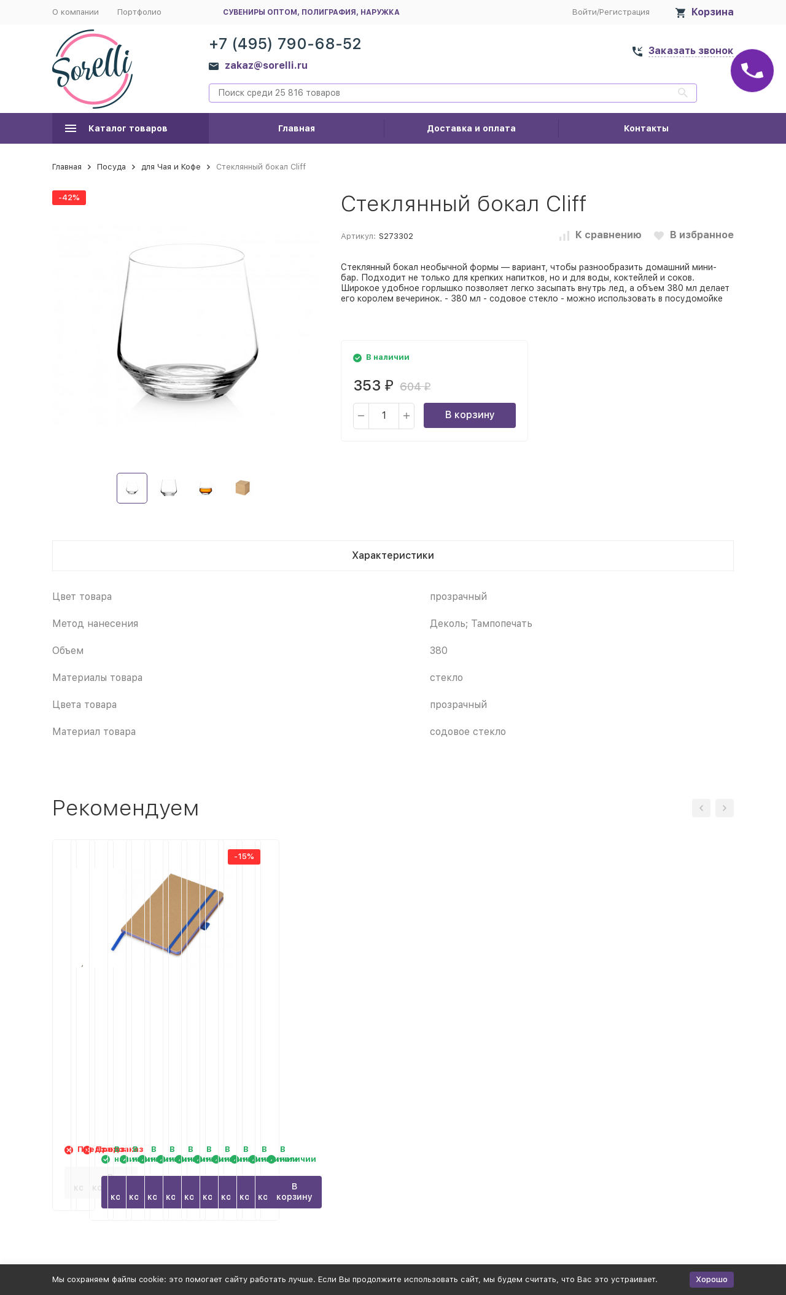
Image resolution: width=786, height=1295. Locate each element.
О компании (75, 12)
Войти (584, 12)
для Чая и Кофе (171, 166)
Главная (296, 128)
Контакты (646, 128)
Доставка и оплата (471, 128)
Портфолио (139, 12)
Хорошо (712, 1279)
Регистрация (624, 12)
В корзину (470, 415)
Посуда (111, 166)
